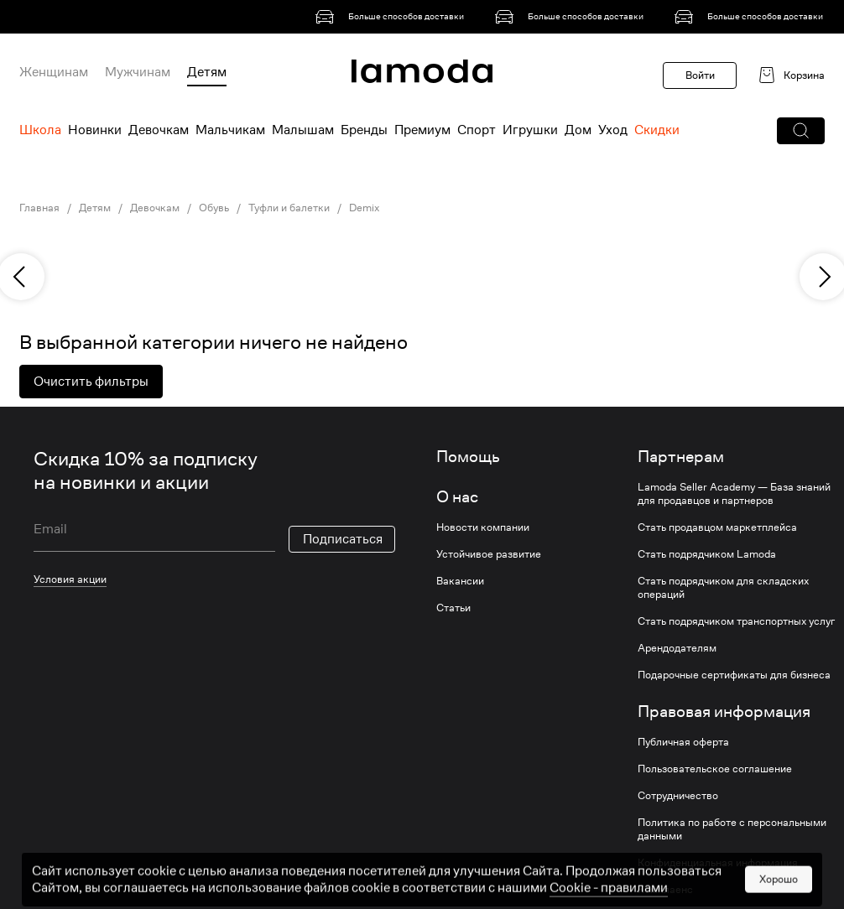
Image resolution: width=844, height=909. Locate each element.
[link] (392, 17)
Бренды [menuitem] (364, 130)
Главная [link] (39, 208)
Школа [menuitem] (40, 130)
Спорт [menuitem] (476, 130)
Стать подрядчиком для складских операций (723, 587)
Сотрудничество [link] (678, 796)
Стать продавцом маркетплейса (717, 527)
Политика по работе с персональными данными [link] (732, 829)
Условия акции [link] (70, 579)
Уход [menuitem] (613, 130)
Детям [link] (95, 208)
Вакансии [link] (460, 581)
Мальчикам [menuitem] (230, 130)
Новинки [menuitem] (95, 130)
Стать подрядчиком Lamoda (707, 554)
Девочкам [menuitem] (158, 130)
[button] (801, 130)
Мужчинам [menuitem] (137, 72)
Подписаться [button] (343, 539)
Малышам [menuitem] (303, 130)
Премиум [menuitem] (422, 130)
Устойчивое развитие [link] (488, 554)
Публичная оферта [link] (683, 742)
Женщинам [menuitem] (53, 72)
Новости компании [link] (482, 527)
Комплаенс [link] (665, 889)
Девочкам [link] (155, 208)
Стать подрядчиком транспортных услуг (736, 621)
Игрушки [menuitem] (530, 130)
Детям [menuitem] (207, 72)
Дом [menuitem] (578, 130)
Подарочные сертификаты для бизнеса (734, 675)
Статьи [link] (453, 608)
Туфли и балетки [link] (289, 208)
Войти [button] (700, 75)
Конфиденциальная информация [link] (718, 863)
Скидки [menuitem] (657, 130)
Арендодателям (677, 648)
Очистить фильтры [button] (91, 381)
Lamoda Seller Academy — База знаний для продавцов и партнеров (734, 493)
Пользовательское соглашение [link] (715, 769)
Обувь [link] (214, 208)
